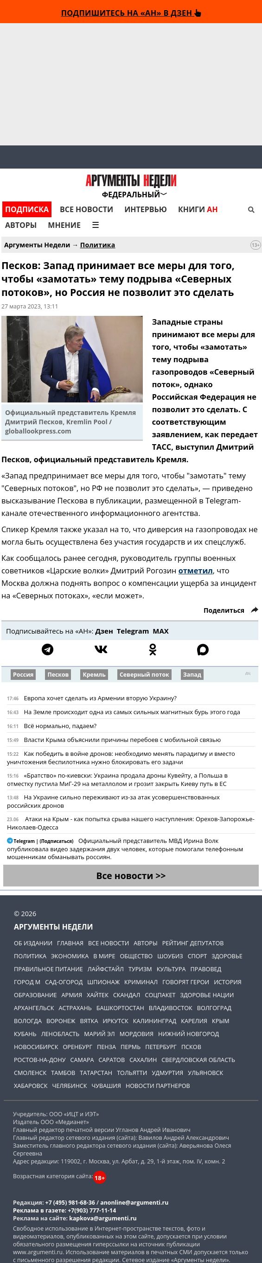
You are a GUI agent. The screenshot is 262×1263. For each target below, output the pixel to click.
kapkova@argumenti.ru (102, 1218)
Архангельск (34, 1008)
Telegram (133, 630)
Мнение (64, 225)
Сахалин (143, 1060)
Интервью (145, 209)
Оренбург (77, 1047)
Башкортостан (120, 1008)
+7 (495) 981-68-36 (70, 1202)
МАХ (160, 630)
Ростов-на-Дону (40, 1060)
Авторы (21, 225)
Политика (97, 244)
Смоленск (30, 1072)
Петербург (161, 1047)
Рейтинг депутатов (193, 943)
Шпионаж (103, 982)
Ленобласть (60, 1034)
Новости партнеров (158, 1085)
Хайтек (98, 995)
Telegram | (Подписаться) (41, 841)
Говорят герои (185, 982)
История (228, 982)
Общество (136, 956)
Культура (171, 969)
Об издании (33, 943)
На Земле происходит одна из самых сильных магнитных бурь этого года (132, 712)
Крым (220, 1021)
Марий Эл (99, 1034)
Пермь (131, 1047)
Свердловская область (198, 1060)
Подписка (27, 209)
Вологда (28, 1021)
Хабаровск (30, 1085)
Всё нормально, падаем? (60, 726)
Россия (23, 675)
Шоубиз (170, 956)
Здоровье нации (207, 995)
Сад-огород (64, 982)
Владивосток (170, 1008)
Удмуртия (167, 1072)
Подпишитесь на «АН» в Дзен (131, 12)
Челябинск (69, 1085)
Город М (27, 982)
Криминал (141, 982)
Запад (192, 675)
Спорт (197, 956)
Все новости (86, 209)
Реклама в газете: (39, 1210)
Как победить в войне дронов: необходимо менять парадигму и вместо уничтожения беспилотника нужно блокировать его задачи (121, 757)
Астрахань (75, 1008)
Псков (191, 1047)
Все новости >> (131, 875)
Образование (35, 995)
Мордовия (136, 1034)
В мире (104, 956)
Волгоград (214, 1008)
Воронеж (61, 1021)
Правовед (206, 969)
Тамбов (63, 1072)
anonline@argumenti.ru (134, 1202)
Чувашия (106, 1085)
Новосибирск (36, 1047)
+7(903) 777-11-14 (92, 1210)
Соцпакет (160, 995)
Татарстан (96, 1072)
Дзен (104, 630)
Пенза (106, 1047)
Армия (72, 995)
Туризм (140, 969)
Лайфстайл (106, 969)
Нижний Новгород (188, 1034)
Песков (58, 675)
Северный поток (144, 675)
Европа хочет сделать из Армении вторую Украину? (100, 698)
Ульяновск (205, 1072)
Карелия (194, 1021)
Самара (82, 1060)
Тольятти (132, 1072)
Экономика (70, 956)
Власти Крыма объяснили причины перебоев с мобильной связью (122, 739)
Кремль (94, 675)
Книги (198, 209)
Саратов (112, 1060)
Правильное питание (48, 969)
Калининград (154, 1021)
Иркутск (115, 1021)
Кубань (25, 1034)
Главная (70, 943)
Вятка (89, 1021)
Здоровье (227, 956)
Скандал (127, 995)
